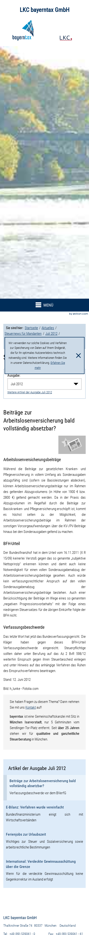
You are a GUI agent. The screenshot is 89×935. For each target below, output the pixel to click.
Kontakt (30, 707)
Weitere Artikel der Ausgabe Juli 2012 (29, 392)
